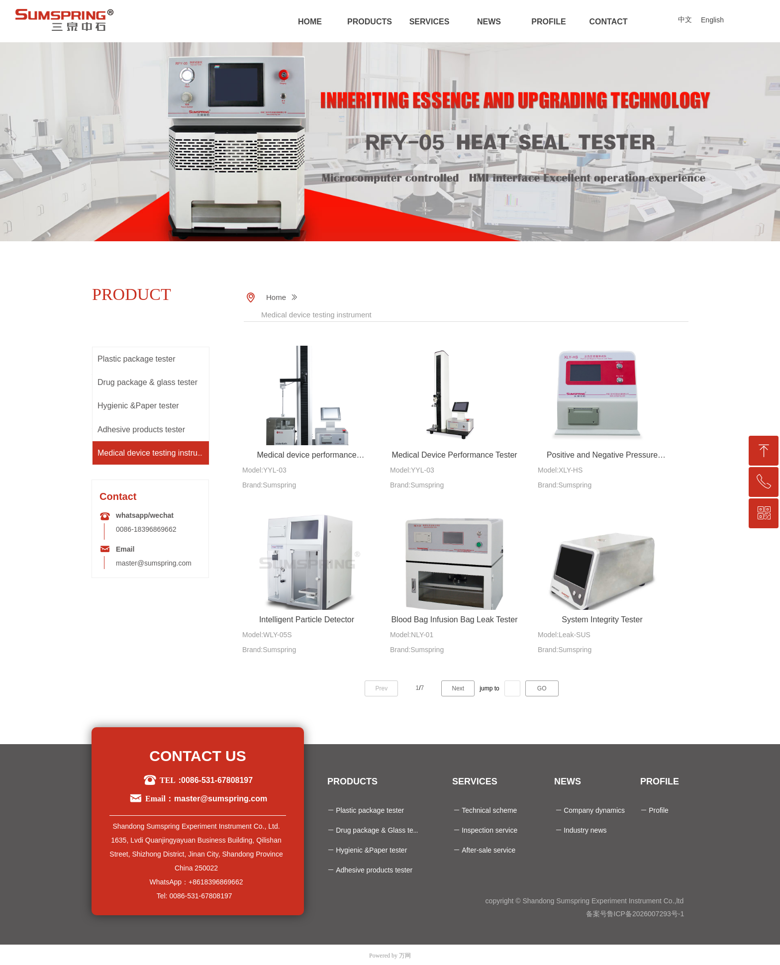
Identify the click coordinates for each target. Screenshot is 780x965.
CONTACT (608, 21)
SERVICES (429, 21)
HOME (310, 21)
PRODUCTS (369, 21)
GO (542, 688)
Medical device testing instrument (316, 314)
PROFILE (548, 21)
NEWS (489, 21)
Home (276, 297)
